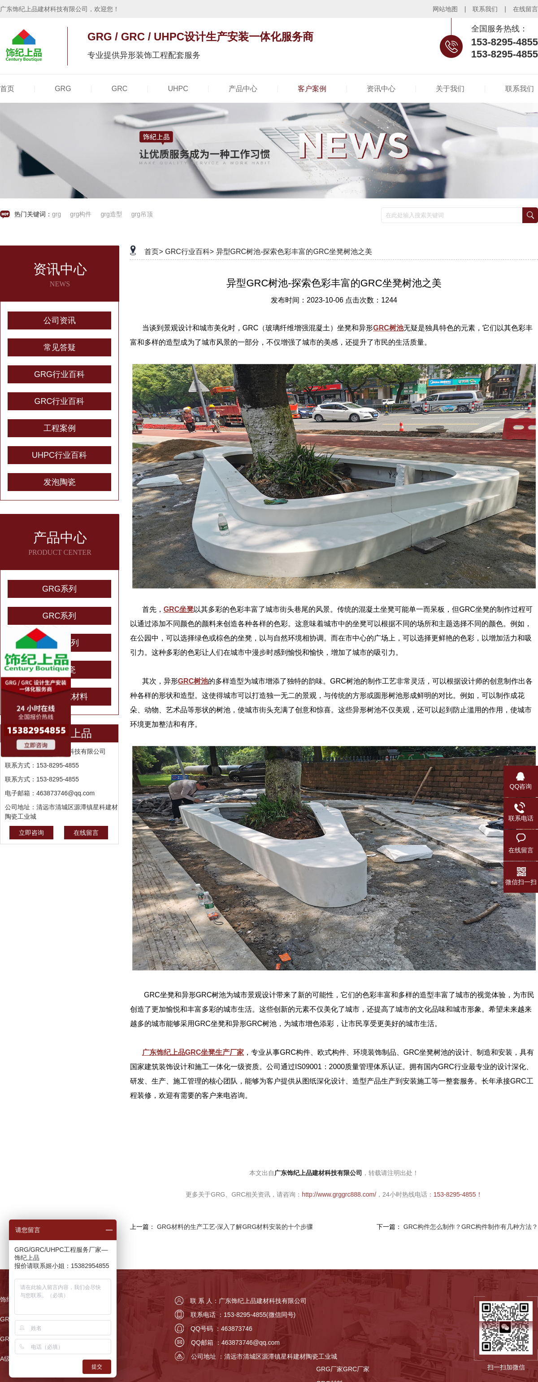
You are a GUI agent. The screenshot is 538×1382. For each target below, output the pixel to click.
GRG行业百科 (59, 374)
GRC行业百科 (60, 401)
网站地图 (445, 9)
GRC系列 (60, 615)
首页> (153, 251)
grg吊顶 (142, 214)
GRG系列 (59, 588)
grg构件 (80, 214)
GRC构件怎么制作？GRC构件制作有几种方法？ (471, 1226)
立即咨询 (31, 832)
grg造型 (111, 214)
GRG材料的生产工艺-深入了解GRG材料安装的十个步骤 (235, 1226)
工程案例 (59, 428)
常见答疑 (59, 347)
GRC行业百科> (189, 251)
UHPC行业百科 (59, 455)
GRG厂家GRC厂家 (342, 1369)
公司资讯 (59, 320)
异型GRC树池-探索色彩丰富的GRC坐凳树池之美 (294, 251)
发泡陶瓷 (59, 482)
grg (56, 214)
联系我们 (485, 9)
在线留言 (525, 9)
